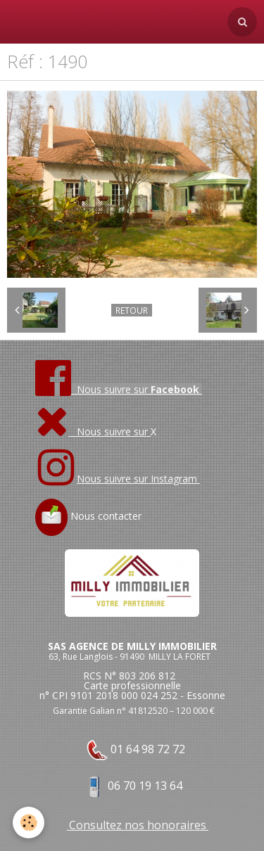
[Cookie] (28, 822)
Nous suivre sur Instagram (138, 478)
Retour (131, 310)
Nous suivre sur (93, 431)
